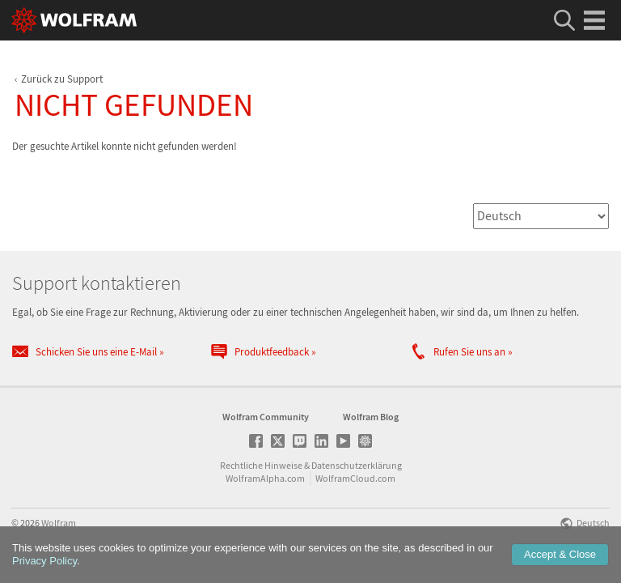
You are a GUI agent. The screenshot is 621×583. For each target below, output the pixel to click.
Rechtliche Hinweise (261, 472)
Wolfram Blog (371, 423)
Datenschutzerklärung (356, 472)
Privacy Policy (44, 561)
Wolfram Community (265, 423)
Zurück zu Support (62, 79)
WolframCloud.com (355, 485)
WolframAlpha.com (265, 485)
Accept (560, 554)
